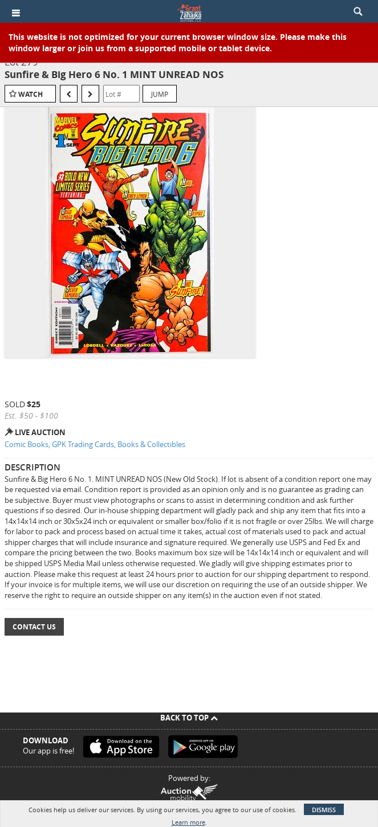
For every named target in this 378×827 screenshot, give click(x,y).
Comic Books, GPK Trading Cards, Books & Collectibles (95, 444)
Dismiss (324, 809)
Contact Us (34, 627)
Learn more (188, 822)
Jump (159, 94)
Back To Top (189, 718)
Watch (30, 94)
